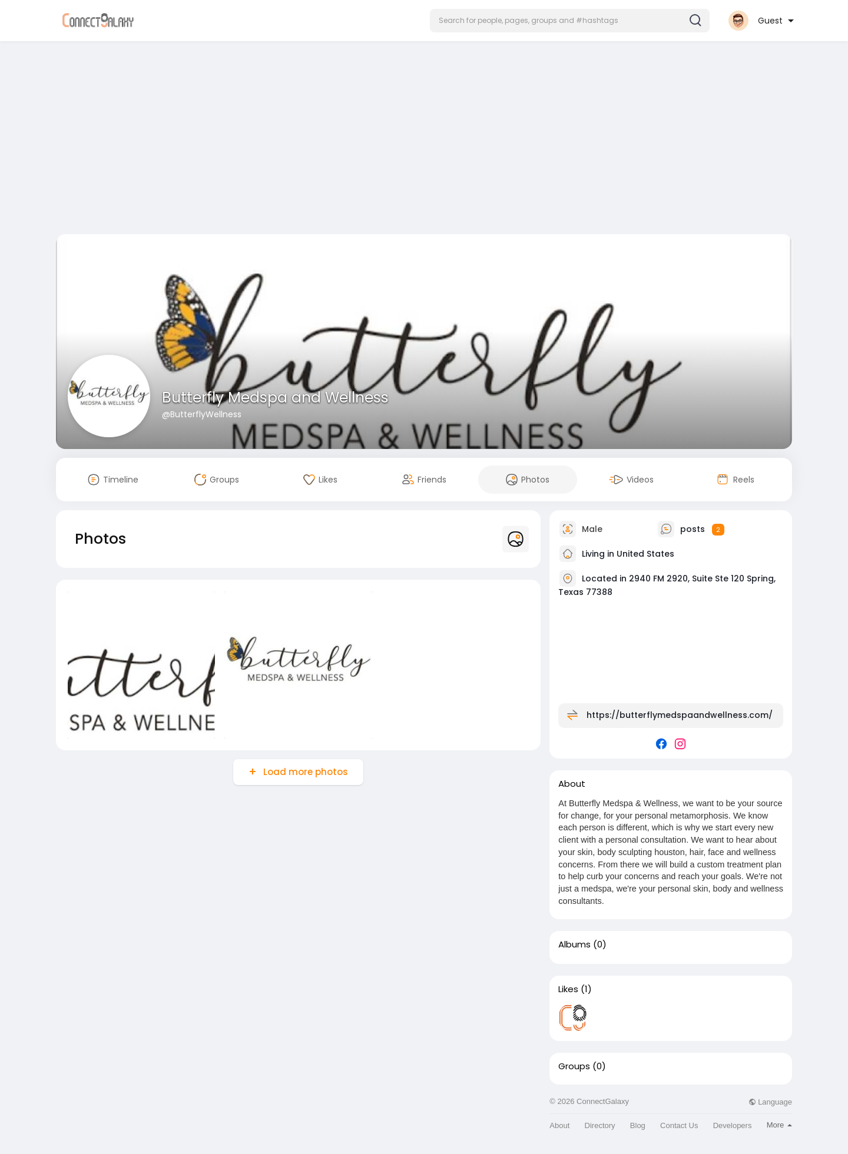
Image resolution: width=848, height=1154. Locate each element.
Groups (574, 1066)
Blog (637, 1125)
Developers (732, 1125)
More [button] (779, 1124)
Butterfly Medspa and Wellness (275, 397)
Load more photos (304, 772)
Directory (600, 1125)
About (559, 1125)
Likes (568, 989)
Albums (574, 944)
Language (770, 1102)
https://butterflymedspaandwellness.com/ (680, 715)
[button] (570, 20)
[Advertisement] (424, 140)
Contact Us (679, 1125)
